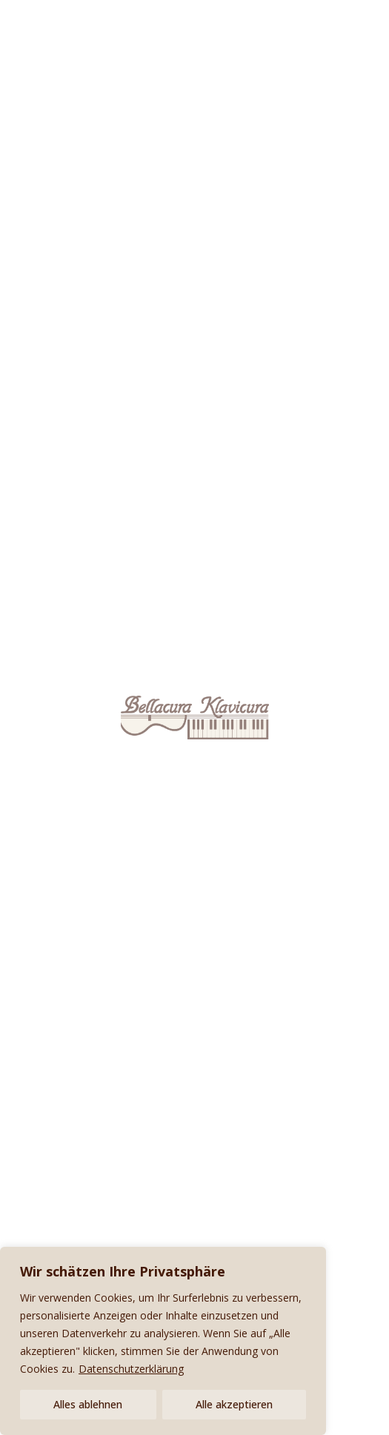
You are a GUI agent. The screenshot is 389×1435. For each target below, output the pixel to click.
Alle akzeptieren (234, 1404)
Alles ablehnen (87, 1404)
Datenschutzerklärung (131, 1369)
